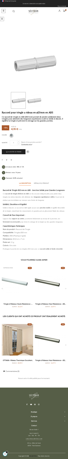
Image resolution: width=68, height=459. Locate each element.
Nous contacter (62, 6)
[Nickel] (11, 135)
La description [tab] (25, 183)
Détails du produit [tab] (41, 183)
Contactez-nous (26, 144)
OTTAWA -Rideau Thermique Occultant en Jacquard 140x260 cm (17, 360)
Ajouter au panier (13, 152)
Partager (2, 160)
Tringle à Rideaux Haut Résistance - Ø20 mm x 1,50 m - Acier (50, 304)
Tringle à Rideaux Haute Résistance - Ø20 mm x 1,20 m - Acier (17, 304)
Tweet (6, 160)
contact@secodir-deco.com (34, 438)
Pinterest (11, 160)
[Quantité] (13, 142)
